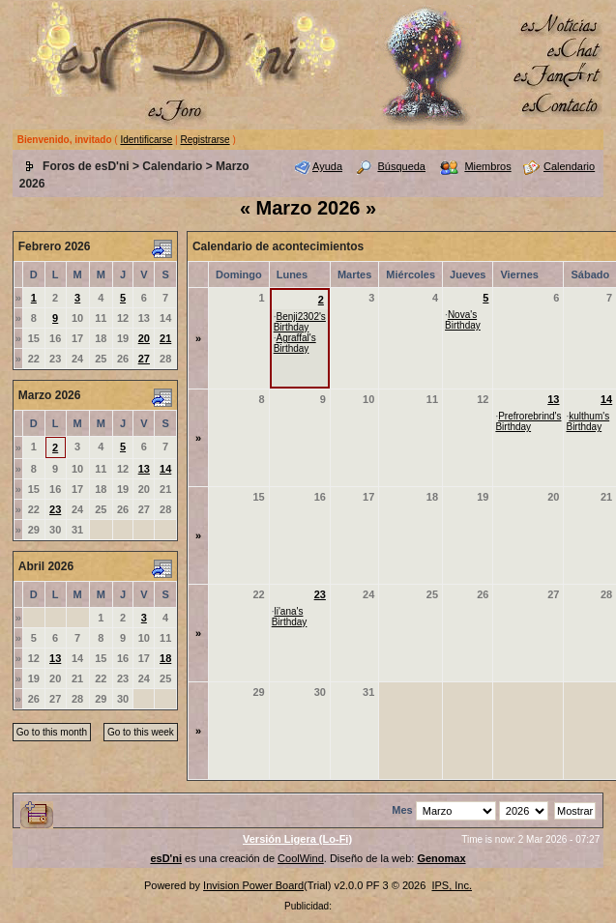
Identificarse (146, 139)
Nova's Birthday (463, 320)
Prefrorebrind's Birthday (528, 421)
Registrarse (205, 139)
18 (165, 658)
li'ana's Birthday (290, 616)
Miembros (487, 166)
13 (144, 469)
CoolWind (301, 858)
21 (165, 338)
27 (144, 358)
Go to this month (51, 732)
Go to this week (140, 732)
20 (144, 338)
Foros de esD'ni (86, 166)
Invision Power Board (253, 885)
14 (165, 469)
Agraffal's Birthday (295, 343)
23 (55, 509)
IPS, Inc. (451, 885)
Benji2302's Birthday (300, 321)
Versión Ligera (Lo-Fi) (297, 839)
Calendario (172, 166)
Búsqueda (401, 166)
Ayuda (327, 166)
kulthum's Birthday (587, 421)
